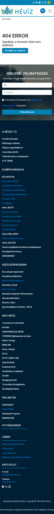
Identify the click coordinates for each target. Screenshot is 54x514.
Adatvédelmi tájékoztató (13, 444)
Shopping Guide (9, 380)
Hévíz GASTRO (9, 243)
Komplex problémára (12, 276)
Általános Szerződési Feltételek (16, 457)
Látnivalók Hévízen (10, 181)
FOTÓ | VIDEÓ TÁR (10, 358)
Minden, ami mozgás (11, 221)
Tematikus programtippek (13, 190)
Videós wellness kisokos (12, 238)
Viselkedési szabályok (12, 371)
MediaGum (28, 510)
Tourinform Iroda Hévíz (13, 323)
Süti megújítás (40, 510)
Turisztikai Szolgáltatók (13, 384)
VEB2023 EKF (8, 418)
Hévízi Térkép (8, 340)
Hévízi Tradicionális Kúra (12, 280)
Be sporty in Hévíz (10, 212)
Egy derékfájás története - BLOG (17, 307)
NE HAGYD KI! (8, 177)
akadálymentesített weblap (14, 501)
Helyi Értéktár (8, 362)
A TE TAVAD (7, 161)
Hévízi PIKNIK (8, 409)
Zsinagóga (7, 203)
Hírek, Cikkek (8, 349)
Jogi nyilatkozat (9, 453)
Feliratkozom (27, 112)
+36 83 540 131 (9, 482)
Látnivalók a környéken (12, 186)
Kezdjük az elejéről (15, 50)
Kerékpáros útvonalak (11, 216)
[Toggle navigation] (50, 10)
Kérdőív (5, 327)
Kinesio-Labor (8, 302)
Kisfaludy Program (11, 414)
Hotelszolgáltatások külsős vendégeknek (21, 247)
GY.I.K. (5, 354)
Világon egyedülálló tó (12, 148)
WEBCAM (6, 345)
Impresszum (7, 448)
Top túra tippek (8, 229)
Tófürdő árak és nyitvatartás (15, 156)
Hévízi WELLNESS (10, 234)
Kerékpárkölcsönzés (12, 251)
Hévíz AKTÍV (8, 207)
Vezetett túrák (8, 199)
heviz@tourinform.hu (11, 475)
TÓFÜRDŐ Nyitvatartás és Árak (16, 336)
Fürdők (5, 376)
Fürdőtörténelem (10, 139)
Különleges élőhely (11, 143)
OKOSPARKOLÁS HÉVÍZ (13, 332)
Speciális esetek (9, 285)
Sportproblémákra (10, 298)
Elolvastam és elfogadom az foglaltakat (22, 103)
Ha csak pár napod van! (13, 272)
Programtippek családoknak (14, 194)
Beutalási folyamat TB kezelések (17, 294)
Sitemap (50, 510)
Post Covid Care (9, 289)
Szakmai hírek (8, 367)
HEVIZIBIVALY (8, 256)
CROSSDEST (8, 405)
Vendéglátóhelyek (10, 389)
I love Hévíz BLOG (10, 152)
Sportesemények (9, 225)
